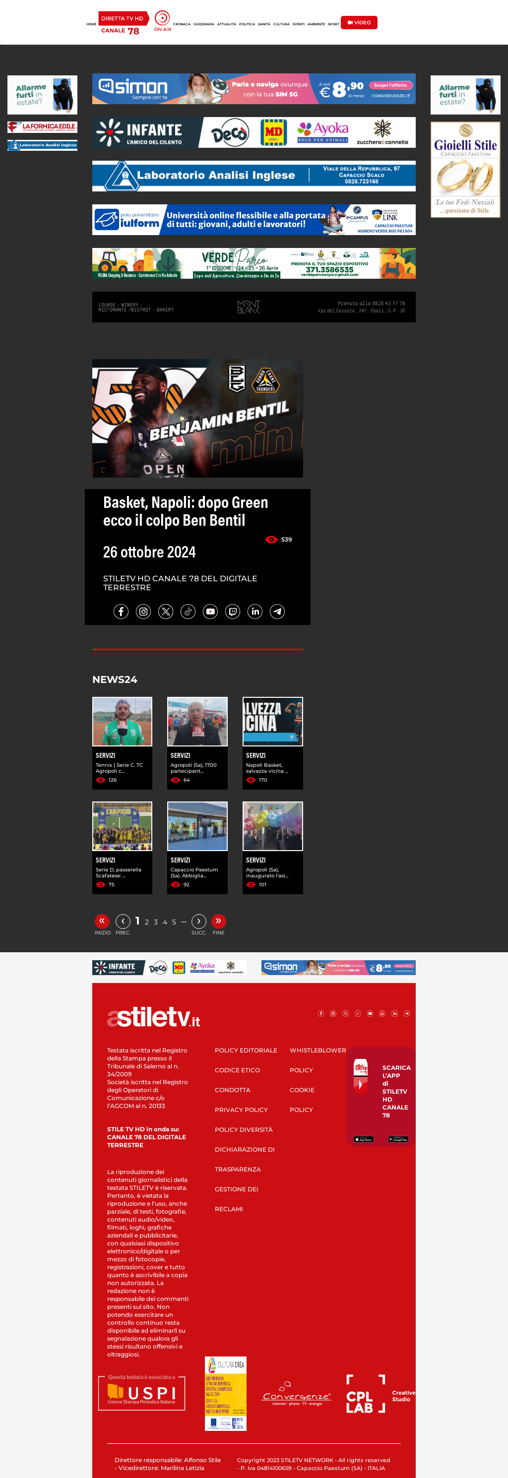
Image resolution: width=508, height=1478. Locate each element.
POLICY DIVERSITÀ (244, 1129)
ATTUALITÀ (226, 24)
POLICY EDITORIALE (246, 1050)
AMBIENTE (316, 24)
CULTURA (281, 24)
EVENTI (299, 24)
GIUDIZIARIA (203, 24)
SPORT (333, 24)
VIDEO (359, 22)
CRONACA (181, 24)
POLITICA (247, 24)
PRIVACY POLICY (241, 1109)
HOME (91, 24)
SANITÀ (264, 24)
